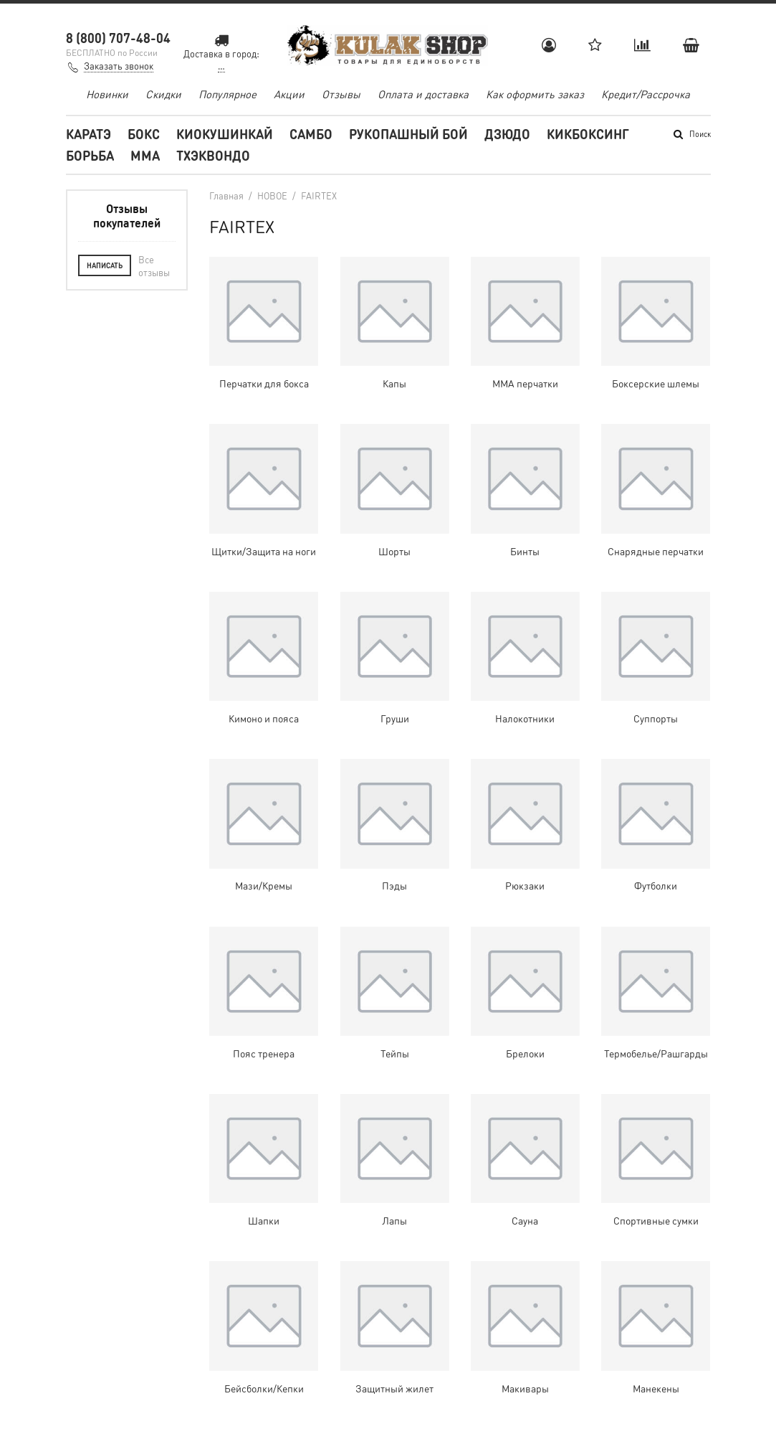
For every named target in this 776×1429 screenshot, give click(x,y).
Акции (289, 94)
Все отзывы (154, 265)
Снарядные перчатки (656, 550)
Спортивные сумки (656, 1220)
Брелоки (525, 1053)
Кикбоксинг (588, 134)
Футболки (655, 885)
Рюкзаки (525, 885)
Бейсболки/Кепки (264, 1388)
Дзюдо (507, 134)
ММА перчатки (525, 383)
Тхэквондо (213, 155)
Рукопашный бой (408, 134)
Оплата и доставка (423, 94)
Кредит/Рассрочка (645, 94)
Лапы (394, 1220)
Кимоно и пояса (264, 718)
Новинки (107, 94)
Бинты (525, 550)
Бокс (144, 134)
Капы (394, 383)
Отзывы (341, 94)
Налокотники (525, 718)
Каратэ (88, 134)
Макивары (525, 1388)
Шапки (263, 1220)
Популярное (227, 94)
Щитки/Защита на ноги (263, 550)
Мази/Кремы (263, 885)
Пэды (394, 885)
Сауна (525, 1220)
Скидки (163, 94)
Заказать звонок (118, 66)
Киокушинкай (224, 134)
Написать (105, 265)
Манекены (656, 1388)
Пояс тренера (263, 1053)
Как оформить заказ (535, 94)
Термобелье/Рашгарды (656, 1053)
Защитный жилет (394, 1388)
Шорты (394, 550)
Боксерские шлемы (655, 383)
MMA (145, 155)
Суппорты (655, 718)
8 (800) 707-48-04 (118, 37)
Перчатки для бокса (264, 383)
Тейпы (394, 1053)
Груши (394, 718)
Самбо (310, 134)
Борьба (90, 155)
